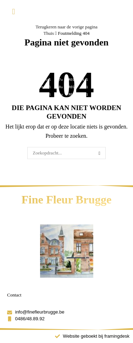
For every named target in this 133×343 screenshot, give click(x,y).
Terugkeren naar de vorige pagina (66, 26)
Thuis (48, 33)
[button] (13, 12)
